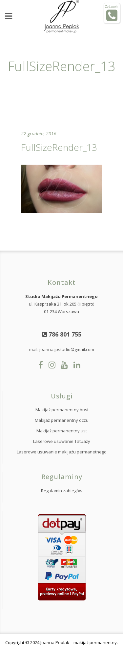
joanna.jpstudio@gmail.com (66, 349)
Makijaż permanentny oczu (62, 420)
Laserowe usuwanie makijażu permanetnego (62, 452)
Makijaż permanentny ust (61, 431)
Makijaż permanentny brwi (61, 410)
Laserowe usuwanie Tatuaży (61, 441)
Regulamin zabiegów (61, 491)
